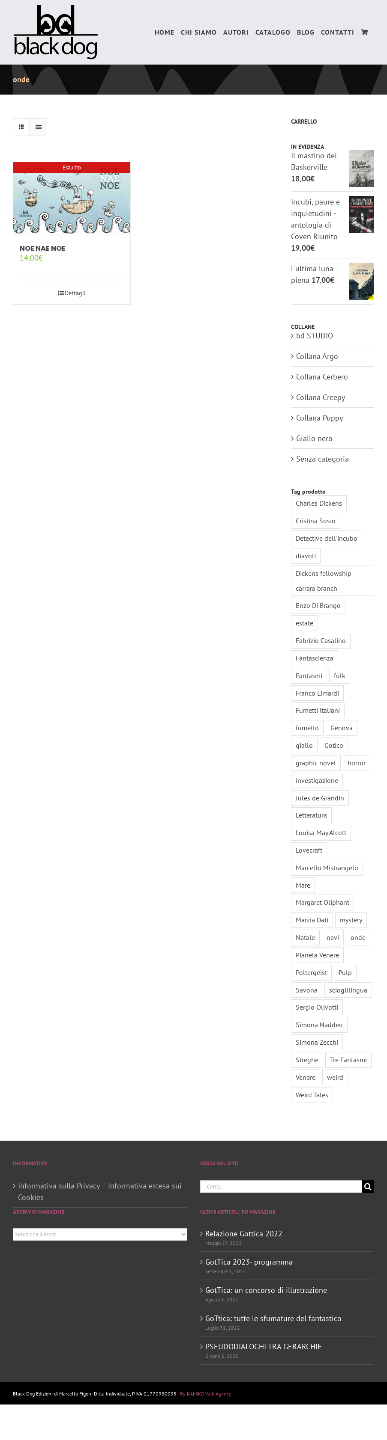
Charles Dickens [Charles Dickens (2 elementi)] (319, 503)
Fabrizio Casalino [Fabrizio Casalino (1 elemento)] (321, 640)
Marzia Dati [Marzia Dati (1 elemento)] (312, 920)
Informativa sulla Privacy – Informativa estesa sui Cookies (100, 1191)
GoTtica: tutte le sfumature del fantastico (273, 1318)
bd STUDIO (314, 336)
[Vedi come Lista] (38, 127)
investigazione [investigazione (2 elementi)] (317, 780)
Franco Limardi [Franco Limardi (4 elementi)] (317, 693)
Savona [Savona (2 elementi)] (307, 990)
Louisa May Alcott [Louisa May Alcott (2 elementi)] (321, 832)
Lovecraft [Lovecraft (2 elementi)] (309, 850)
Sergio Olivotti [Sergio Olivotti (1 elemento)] (317, 1007)
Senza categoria (322, 459)
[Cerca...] (281, 1186)
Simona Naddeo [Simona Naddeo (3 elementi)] (319, 1024)
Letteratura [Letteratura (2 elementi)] (311, 815)
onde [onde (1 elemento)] (358, 937)
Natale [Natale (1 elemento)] (305, 937)
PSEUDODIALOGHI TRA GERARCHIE (263, 1346)
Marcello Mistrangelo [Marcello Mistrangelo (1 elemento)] (327, 867)
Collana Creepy (320, 397)
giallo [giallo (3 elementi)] (304, 745)
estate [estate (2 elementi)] (304, 623)
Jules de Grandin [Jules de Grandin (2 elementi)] (320, 798)
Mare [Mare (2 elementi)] (303, 885)
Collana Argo (317, 356)
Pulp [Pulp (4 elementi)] (345, 972)
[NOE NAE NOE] (71, 199)
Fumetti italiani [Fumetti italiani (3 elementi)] (318, 710)
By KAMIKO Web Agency (205, 1393)
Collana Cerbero (322, 377)
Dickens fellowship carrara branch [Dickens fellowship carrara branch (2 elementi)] (323, 581)
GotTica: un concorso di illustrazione (266, 1290)
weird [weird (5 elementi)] (335, 1077)
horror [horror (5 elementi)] (357, 763)
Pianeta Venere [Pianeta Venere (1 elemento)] (317, 955)
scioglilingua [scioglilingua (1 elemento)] (348, 990)
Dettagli (75, 293)
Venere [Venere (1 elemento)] (305, 1077)
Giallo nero (314, 438)
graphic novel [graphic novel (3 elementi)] (316, 763)
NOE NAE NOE (43, 248)
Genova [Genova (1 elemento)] (341, 727)
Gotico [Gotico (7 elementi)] (333, 745)
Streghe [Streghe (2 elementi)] (307, 1059)
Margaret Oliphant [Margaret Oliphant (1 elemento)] (322, 902)
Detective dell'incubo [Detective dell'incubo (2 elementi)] (326, 538)
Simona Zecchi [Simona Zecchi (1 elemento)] (317, 1042)
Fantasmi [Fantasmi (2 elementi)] (309, 675)
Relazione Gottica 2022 (243, 1234)
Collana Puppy (319, 418)
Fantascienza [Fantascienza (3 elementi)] (314, 658)
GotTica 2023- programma (249, 1262)
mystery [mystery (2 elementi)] (351, 920)
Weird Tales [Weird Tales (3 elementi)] (312, 1094)
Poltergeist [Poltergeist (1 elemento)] (311, 972)
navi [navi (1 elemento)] (333, 937)
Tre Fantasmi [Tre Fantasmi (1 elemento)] (348, 1059)
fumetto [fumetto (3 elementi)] (307, 727)
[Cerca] (368, 1186)
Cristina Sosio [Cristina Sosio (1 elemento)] (316, 520)
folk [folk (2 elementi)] (339, 675)
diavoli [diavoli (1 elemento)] (306, 555)
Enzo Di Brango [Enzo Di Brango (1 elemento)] (318, 605)
